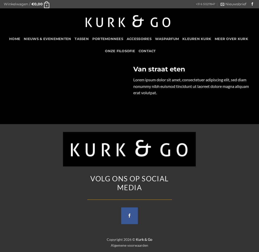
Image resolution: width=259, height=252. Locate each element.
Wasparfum (167, 39)
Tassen (82, 39)
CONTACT (147, 51)
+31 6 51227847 (205, 4)
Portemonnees (107, 39)
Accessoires (139, 39)
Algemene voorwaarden (129, 245)
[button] (26, 4)
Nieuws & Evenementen (47, 39)
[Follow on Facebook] (252, 4)
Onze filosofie (120, 51)
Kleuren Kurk (196, 39)
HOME (14, 39)
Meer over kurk (231, 39)
